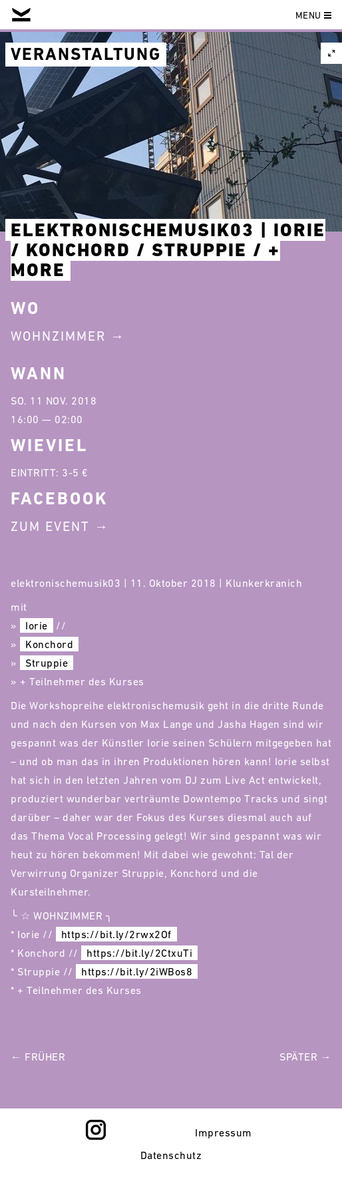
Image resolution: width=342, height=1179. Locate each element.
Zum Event (50, 526)
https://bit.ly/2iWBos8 (136, 971)
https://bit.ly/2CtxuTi (139, 953)
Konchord (49, 644)
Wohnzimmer (58, 336)
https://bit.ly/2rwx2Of (116, 934)
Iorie (36, 625)
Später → (305, 1057)
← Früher (38, 1057)
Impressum (223, 1132)
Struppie (46, 663)
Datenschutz (171, 1155)
